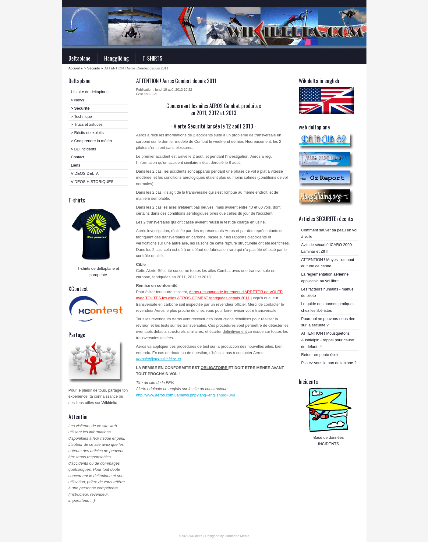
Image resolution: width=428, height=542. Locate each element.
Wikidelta (109, 402)
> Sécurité (92, 68)
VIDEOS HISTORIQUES (92, 181)
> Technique (81, 116)
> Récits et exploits (87, 132)
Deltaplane (79, 58)
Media (244, 536)
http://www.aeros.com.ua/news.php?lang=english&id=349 (185, 395)
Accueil (74, 68)
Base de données (328, 437)
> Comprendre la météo (91, 141)
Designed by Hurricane (222, 536)
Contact (77, 157)
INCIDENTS (328, 444)
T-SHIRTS (152, 58)
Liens (75, 165)
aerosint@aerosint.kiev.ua (158, 359)
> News (77, 100)
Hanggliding (116, 58)
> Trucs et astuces (87, 124)
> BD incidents (83, 149)
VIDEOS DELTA (85, 173)
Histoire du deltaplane (90, 92)
